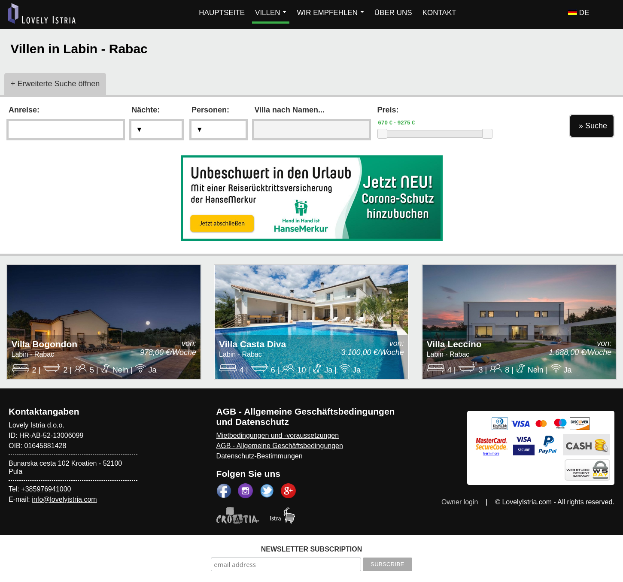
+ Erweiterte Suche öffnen (55, 83)
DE (578, 13)
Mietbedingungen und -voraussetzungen (277, 435)
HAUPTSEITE (222, 13)
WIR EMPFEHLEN (330, 13)
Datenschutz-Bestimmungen (259, 456)
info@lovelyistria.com (64, 499)
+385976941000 (46, 489)
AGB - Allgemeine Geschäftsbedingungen (279, 445)
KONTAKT (439, 13)
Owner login (459, 502)
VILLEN (270, 13)
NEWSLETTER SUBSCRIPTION (311, 549)
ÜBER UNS (393, 13)
